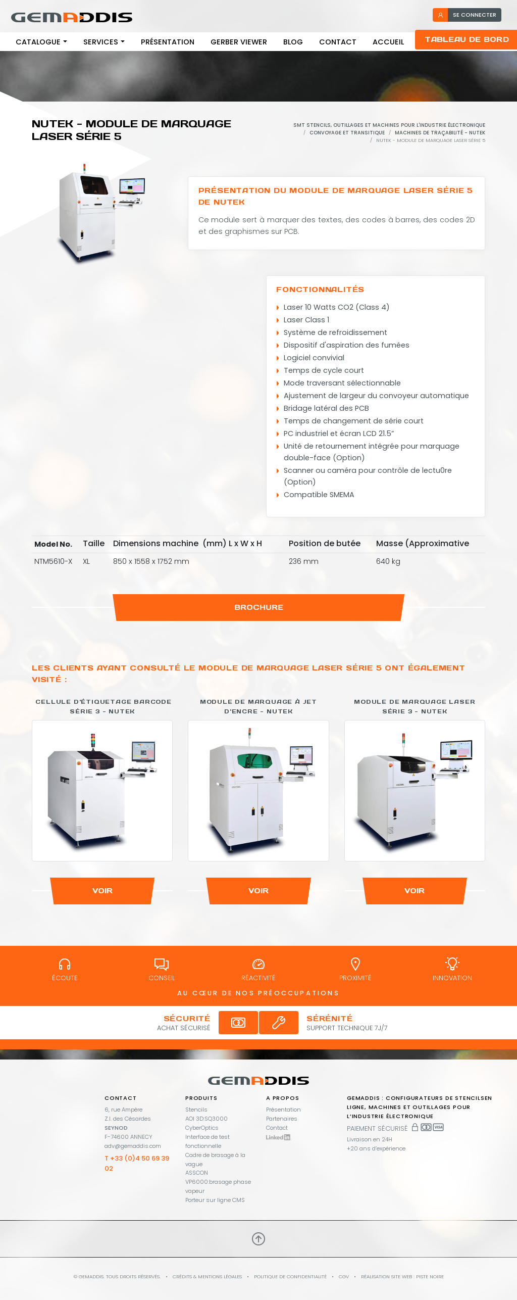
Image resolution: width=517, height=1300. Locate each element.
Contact (337, 42)
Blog (293, 42)
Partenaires (281, 1119)
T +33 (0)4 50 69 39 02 (137, 1163)
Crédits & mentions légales (207, 1276)
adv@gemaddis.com (133, 1146)
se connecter (466, 15)
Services (100, 42)
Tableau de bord (467, 39)
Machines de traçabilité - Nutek (440, 132)
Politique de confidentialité (290, 1276)
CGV (344, 1276)
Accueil (388, 42)
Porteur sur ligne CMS (215, 1200)
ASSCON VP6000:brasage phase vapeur (218, 1182)
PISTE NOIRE (430, 1276)
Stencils (196, 1109)
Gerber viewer (239, 42)
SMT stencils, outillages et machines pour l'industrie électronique (389, 125)
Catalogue (38, 42)
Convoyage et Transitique (347, 132)
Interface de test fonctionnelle (207, 1141)
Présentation (167, 42)
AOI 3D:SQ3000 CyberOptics (206, 1123)
